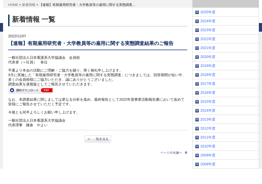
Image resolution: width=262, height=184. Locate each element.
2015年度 (207, 101)
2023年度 (207, 30)
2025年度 (207, 12)
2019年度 (207, 66)
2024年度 (207, 21)
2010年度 (207, 146)
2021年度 (207, 48)
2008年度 (207, 164)
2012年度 (207, 128)
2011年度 (207, 137)
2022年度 (207, 39)
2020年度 (207, 57)
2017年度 (207, 84)
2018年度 (207, 75)
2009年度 (207, 155)
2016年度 (207, 92)
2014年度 (207, 110)
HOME (13, 5)
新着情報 (28, 5)
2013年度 (207, 119)
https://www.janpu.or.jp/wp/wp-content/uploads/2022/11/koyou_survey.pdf (30, 90)
